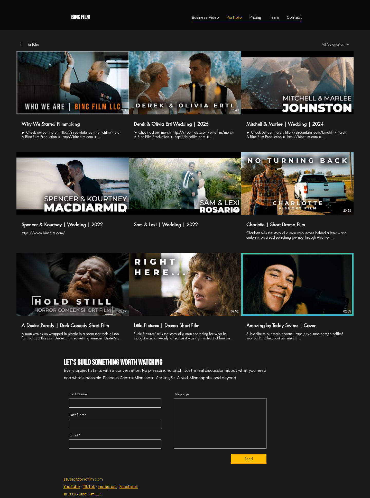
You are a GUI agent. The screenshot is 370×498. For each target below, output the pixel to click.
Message (181, 394)
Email (73, 435)
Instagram (107, 486)
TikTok (89, 486)
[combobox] (335, 44)
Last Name (78, 414)
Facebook (128, 486)
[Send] (248, 459)
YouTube (71, 486)
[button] (30, 44)
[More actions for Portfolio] (30, 44)
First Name (78, 394)
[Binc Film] (114, 17)
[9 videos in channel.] (185, 195)
